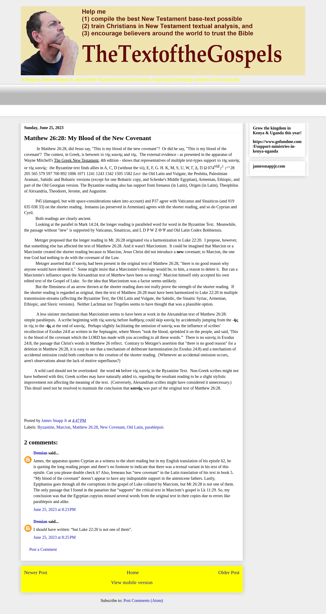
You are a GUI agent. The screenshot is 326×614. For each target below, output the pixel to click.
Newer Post (35, 572)
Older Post (229, 572)
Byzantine (45, 427)
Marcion (63, 427)
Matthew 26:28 (85, 427)
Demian (40, 453)
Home (133, 572)
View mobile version (132, 582)
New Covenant (112, 427)
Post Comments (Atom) (143, 600)
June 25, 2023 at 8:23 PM (54, 509)
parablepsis (154, 427)
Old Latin (135, 427)
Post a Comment (43, 549)
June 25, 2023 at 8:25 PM (54, 537)
